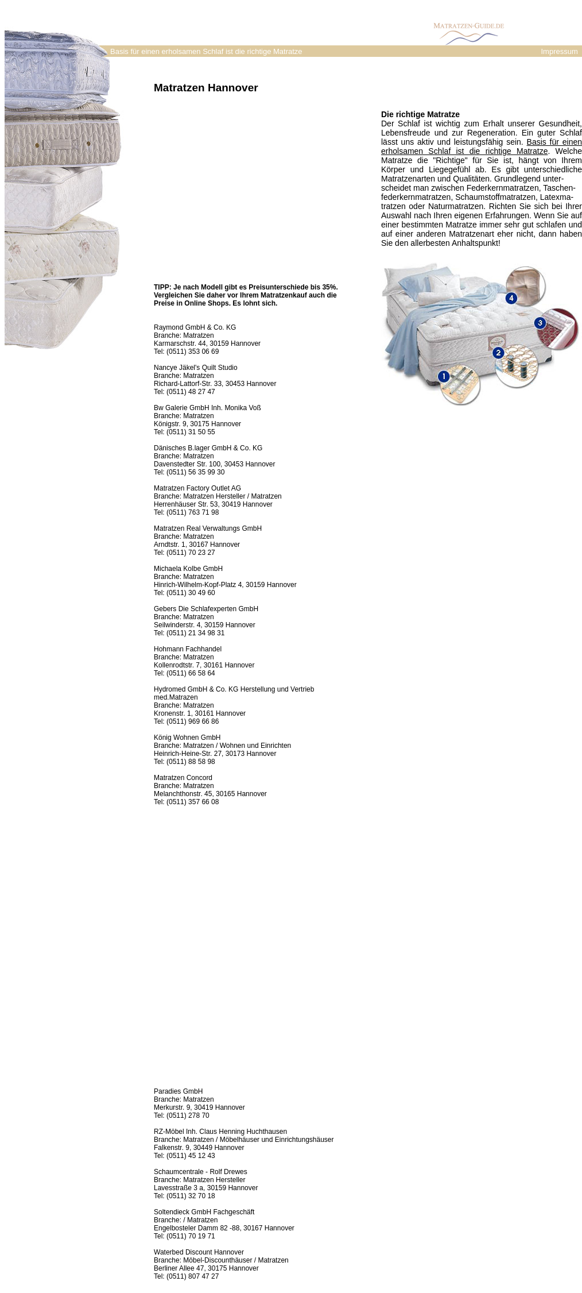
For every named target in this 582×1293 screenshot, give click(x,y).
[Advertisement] (206, 145)
